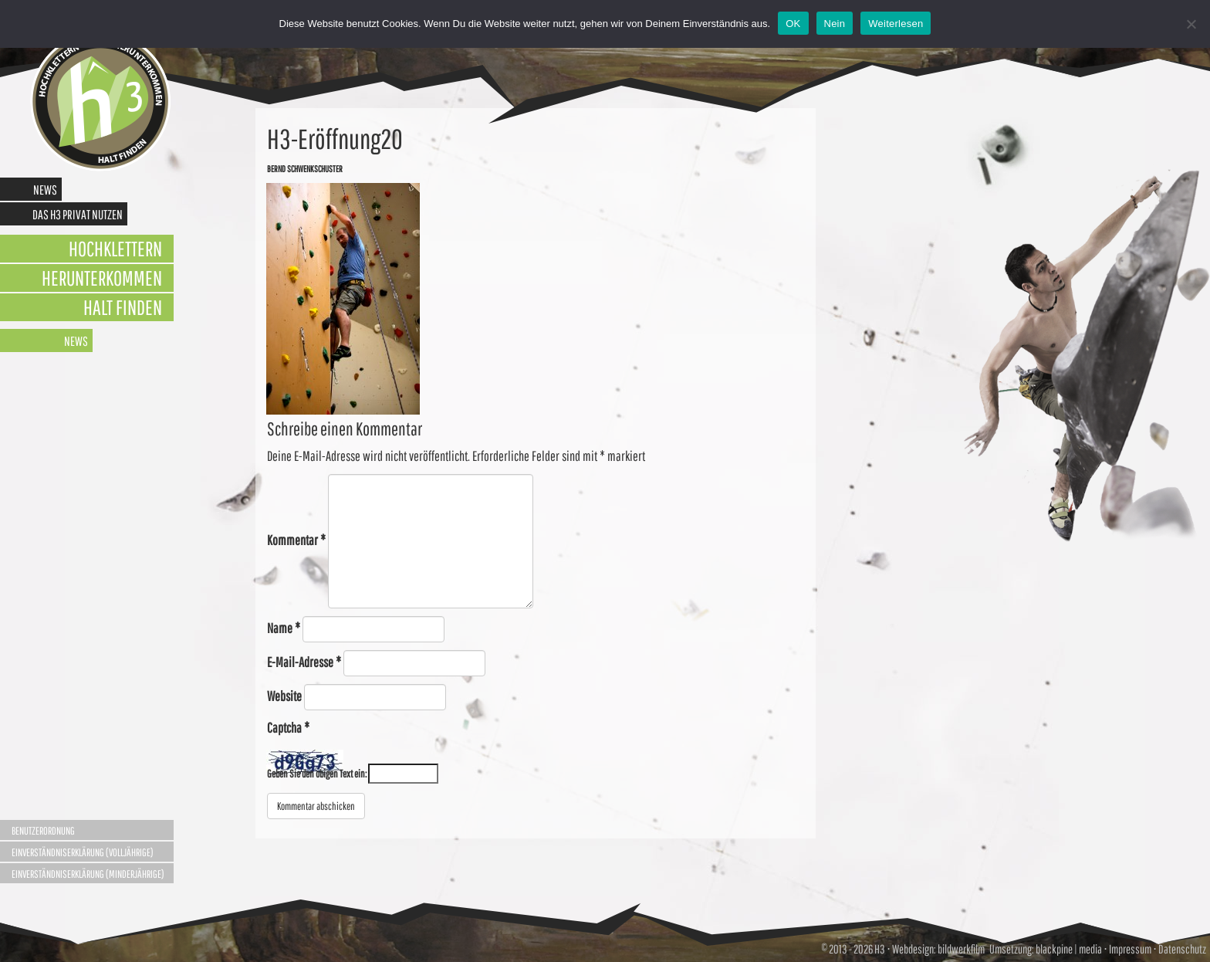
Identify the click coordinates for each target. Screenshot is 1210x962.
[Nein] (1190, 24)
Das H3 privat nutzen (77, 214)
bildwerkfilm (961, 949)
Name (283, 628)
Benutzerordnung (43, 831)
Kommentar (296, 540)
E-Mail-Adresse (304, 662)
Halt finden (122, 307)
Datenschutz (1182, 949)
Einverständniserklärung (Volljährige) (83, 852)
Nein (835, 23)
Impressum (1130, 949)
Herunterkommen (102, 278)
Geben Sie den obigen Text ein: (317, 773)
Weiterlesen (895, 23)
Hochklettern (115, 248)
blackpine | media (1068, 949)
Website (284, 696)
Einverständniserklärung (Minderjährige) (88, 874)
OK (793, 23)
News (45, 189)
